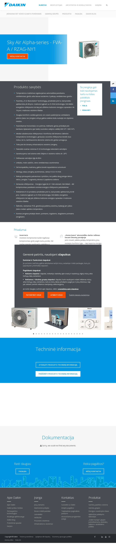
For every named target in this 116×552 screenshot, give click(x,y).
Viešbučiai (37, 517)
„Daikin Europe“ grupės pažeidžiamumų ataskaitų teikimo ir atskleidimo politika (98, 523)
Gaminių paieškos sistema (98, 505)
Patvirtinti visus (33, 295)
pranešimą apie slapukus (68, 289)
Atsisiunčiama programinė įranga (70, 518)
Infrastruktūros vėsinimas (43, 524)
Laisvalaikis (38, 514)
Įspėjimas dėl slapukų (42, 537)
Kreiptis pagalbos (67, 508)
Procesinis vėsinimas (41, 521)
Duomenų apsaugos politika (62, 537)
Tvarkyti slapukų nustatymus (79, 295)
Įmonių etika (9, 540)
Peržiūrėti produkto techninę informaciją (58, 374)
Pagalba (78, 14)
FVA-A (84, 106)
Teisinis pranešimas (26, 537)
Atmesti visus (57, 295)
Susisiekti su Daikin (68, 505)
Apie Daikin (11, 505)
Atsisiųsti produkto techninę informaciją (58, 365)
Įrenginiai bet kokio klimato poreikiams (24, 14)
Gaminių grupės (52, 14)
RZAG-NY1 (86, 110)
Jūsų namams (39, 505)
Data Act (18, 540)
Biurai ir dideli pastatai (42, 511)
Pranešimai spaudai (14, 523)
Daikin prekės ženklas (15, 508)
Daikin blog (91, 14)
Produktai (66, 14)
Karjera (9, 526)
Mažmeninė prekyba (41, 508)
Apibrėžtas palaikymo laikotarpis (96, 515)
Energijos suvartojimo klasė (99, 511)
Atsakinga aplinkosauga (15, 517)
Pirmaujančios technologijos (12, 512)
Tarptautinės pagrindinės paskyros (70, 512)
